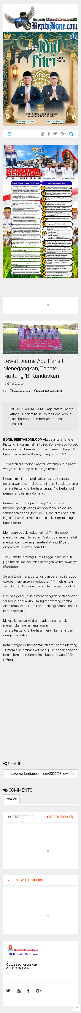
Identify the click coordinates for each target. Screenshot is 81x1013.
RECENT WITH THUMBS (25, 880)
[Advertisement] (40, 713)
